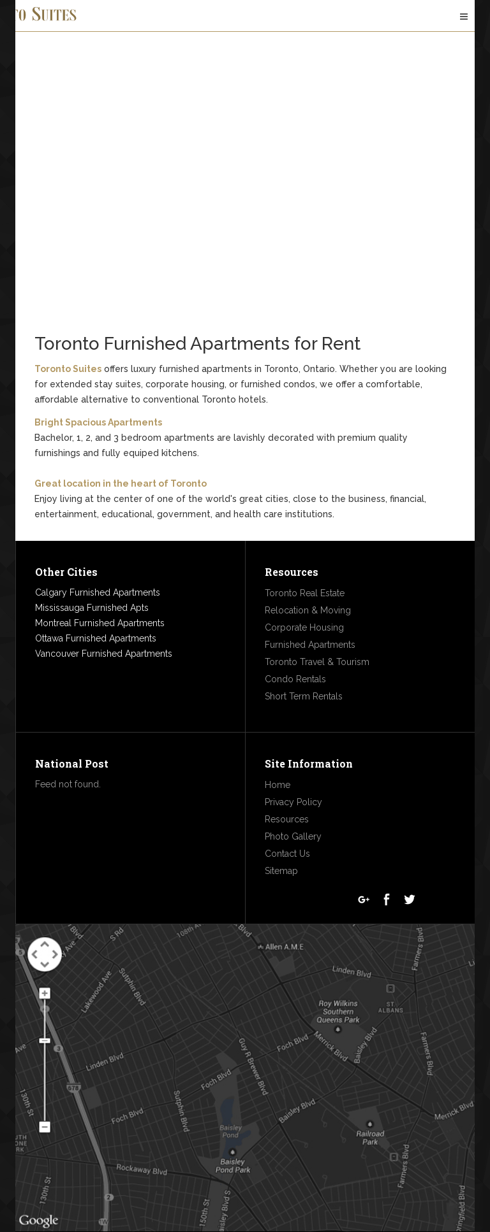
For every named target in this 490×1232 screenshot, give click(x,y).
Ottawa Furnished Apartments (95, 638)
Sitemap (281, 871)
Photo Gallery (293, 836)
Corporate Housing (304, 627)
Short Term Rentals (304, 696)
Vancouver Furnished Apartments (103, 653)
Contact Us (287, 854)
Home (277, 785)
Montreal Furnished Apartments (100, 623)
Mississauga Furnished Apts (92, 608)
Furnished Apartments (310, 645)
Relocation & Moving (308, 610)
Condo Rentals (295, 679)
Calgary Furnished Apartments (97, 592)
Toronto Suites (67, 369)
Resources (287, 819)
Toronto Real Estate (305, 593)
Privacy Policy (293, 802)
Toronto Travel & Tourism (317, 662)
